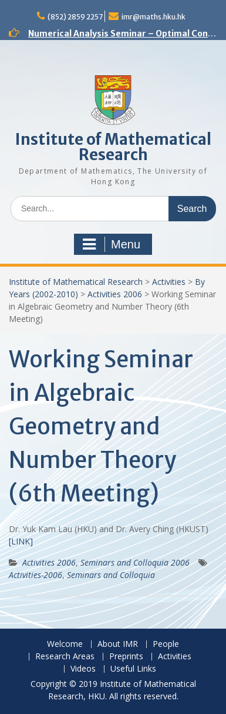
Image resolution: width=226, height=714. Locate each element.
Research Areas (65, 656)
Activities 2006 (114, 294)
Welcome (65, 644)
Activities (168, 281)
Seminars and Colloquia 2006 (135, 562)
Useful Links (133, 669)
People (166, 644)
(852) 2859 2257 (75, 16)
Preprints (126, 656)
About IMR (117, 644)
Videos (83, 669)
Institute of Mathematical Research (113, 146)
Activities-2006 (35, 574)
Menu (111, 244)
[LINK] (21, 541)
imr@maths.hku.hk (153, 16)
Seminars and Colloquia (111, 574)
